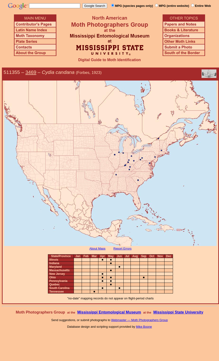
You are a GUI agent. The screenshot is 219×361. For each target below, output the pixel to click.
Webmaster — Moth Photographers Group (139, 320)
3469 (30, 72)
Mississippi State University (178, 312)
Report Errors (123, 248)
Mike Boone (144, 326)
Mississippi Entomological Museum (109, 312)
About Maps (97, 248)
